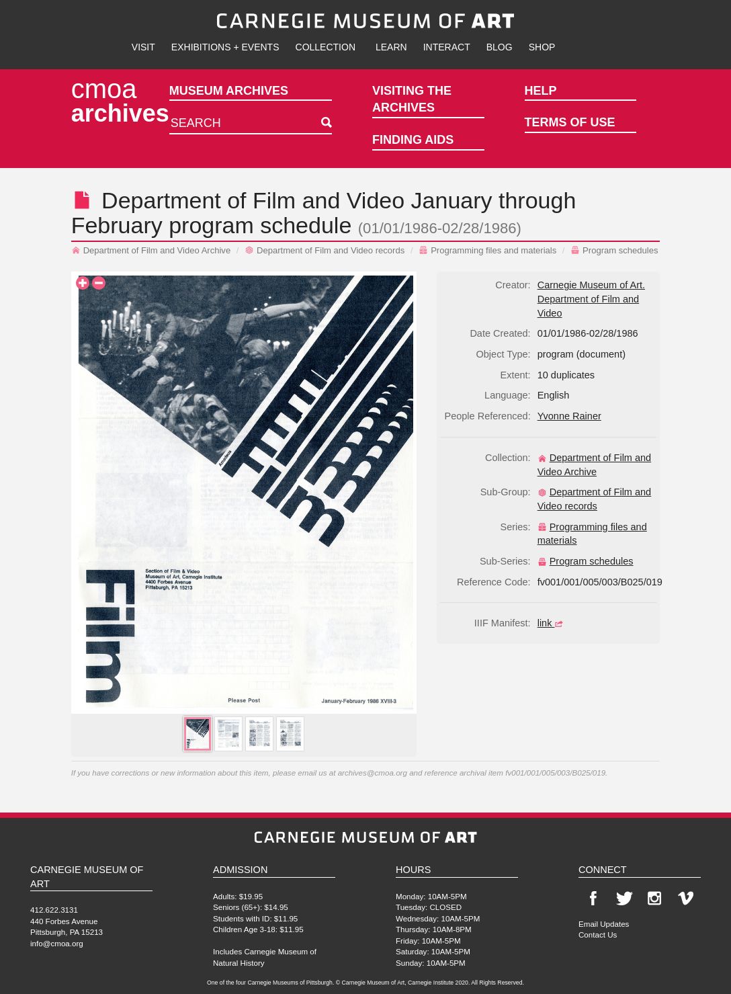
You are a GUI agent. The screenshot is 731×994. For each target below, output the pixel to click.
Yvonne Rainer (569, 416)
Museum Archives (228, 90)
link (552, 623)
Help (541, 90)
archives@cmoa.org (372, 772)
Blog (499, 47)
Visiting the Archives (412, 99)
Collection (325, 47)
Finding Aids (413, 140)
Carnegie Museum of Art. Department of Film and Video (591, 299)
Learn (391, 47)
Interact (446, 47)
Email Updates (603, 923)
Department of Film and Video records (324, 250)
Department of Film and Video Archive (151, 250)
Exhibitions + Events (225, 47)
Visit (143, 47)
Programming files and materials (487, 250)
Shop (542, 47)
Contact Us (597, 934)
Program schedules (614, 250)
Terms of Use (570, 122)
